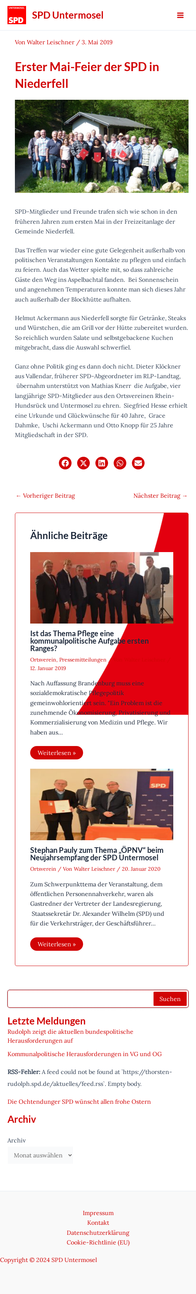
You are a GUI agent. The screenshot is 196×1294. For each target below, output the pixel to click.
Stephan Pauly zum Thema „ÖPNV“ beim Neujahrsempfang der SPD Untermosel (97, 853)
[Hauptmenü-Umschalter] (180, 15)
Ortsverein (43, 659)
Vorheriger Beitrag (45, 495)
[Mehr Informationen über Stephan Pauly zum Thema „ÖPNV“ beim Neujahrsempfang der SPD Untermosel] (101, 803)
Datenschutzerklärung (98, 1232)
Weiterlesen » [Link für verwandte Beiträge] (57, 752)
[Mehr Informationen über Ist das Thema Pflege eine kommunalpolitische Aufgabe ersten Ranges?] (101, 587)
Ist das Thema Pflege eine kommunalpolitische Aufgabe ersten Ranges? (89, 641)
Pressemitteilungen (83, 659)
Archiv (16, 1140)
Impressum (98, 1213)
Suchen (170, 999)
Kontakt (98, 1222)
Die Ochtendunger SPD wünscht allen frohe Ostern (79, 1101)
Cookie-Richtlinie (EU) (98, 1242)
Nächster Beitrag (160, 495)
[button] (65, 463)
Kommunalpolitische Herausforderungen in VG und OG (84, 1054)
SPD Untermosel (68, 15)
